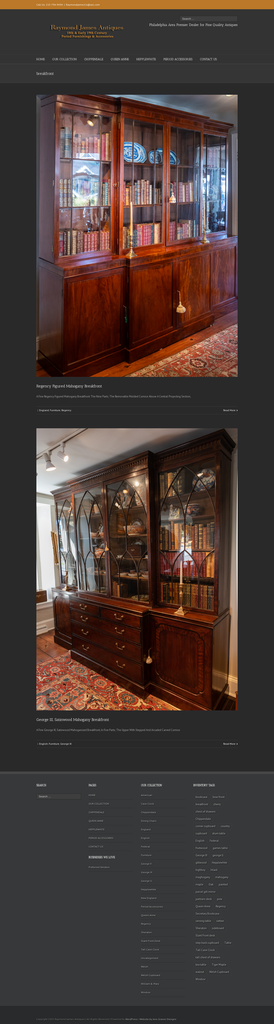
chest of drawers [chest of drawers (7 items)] (206, 811)
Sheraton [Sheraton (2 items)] (201, 928)
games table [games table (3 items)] (220, 848)
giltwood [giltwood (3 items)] (201, 863)
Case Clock (147, 803)
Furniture (55, 410)
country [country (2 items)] (225, 826)
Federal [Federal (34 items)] (214, 841)
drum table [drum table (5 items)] (218, 833)
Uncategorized (149, 958)
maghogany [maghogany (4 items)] (203, 877)
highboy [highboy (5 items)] (200, 870)
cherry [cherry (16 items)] (217, 804)
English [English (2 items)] (200, 841)
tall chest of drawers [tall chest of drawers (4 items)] (208, 957)
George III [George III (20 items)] (201, 855)
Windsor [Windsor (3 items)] (201, 979)
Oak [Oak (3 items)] (211, 884)
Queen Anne (148, 915)
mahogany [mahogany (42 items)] (221, 877)
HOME (40, 59)
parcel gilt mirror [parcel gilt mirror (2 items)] (206, 892)
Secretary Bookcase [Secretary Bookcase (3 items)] (207, 914)
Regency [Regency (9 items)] (221, 906)
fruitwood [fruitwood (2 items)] (201, 848)
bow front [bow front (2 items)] (219, 797)
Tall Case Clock (150, 949)
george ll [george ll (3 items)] (218, 855)
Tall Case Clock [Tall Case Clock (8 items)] (205, 950)
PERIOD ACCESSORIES (177, 59)
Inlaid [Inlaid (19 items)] (214, 870)
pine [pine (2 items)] (219, 899)
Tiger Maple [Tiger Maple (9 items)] (219, 965)
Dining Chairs (148, 821)
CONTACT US (208, 59)
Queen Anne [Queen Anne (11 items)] (203, 906)
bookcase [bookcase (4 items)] (201, 797)
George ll (146, 881)
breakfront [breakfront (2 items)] (202, 804)
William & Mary (150, 983)
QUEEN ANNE (120, 59)
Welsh (144, 966)
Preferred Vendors (99, 867)
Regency (66, 410)
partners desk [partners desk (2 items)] (204, 899)
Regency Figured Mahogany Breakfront (69, 386)
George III (65, 743)
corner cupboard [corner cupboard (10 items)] (205, 826)
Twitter (224, 4)
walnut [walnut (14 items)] (200, 972)
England (44, 410)
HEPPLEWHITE (146, 59)
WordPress (131, 1019)
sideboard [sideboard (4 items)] (218, 928)
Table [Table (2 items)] (227, 943)
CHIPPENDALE (93, 59)
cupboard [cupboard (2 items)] (201, 833)
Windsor (145, 992)
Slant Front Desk (150, 941)
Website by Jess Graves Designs (158, 1019)
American (146, 795)
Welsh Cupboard (150, 975)
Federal (145, 846)
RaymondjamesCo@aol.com (83, 4)
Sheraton (146, 932)
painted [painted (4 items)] (223, 884)
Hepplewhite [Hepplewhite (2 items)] (219, 863)
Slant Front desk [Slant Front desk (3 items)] (205, 935)
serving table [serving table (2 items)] (203, 921)
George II (146, 863)
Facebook (232, 4)
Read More (229, 410)
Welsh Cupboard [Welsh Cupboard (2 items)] (219, 972)
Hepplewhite (148, 889)
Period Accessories (152, 906)
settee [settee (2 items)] (220, 921)
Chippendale (148, 812)
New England (148, 898)
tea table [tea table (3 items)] (201, 965)
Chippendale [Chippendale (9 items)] (203, 819)
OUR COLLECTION (64, 59)
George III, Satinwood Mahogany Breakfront (72, 719)
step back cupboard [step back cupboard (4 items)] (207, 943)
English (43, 743)
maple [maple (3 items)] (199, 884)
